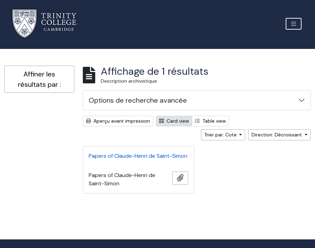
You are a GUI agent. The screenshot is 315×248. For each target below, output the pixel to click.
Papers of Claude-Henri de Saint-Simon (138, 155)
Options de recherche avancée (138, 100)
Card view (174, 121)
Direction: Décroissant (277, 135)
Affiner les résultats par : (39, 79)
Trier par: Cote (221, 135)
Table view (210, 121)
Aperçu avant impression (118, 121)
